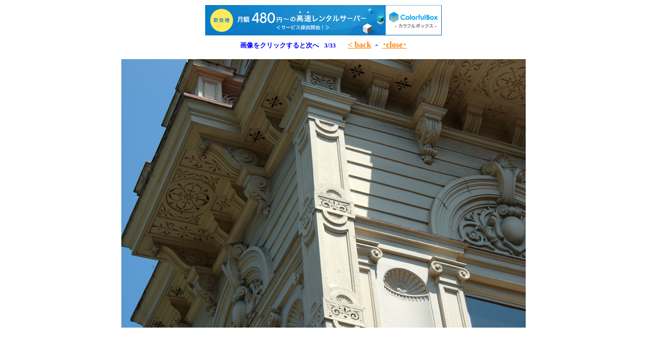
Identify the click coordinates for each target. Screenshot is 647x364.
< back (359, 44)
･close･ (394, 44)
